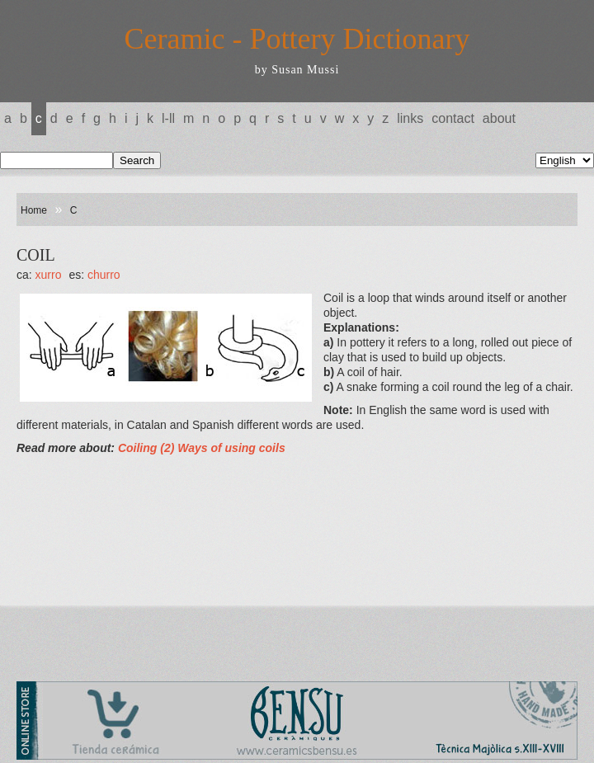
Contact (452, 118)
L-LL (168, 118)
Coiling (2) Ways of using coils (201, 448)
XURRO (48, 274)
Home (34, 210)
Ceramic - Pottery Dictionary (297, 38)
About (499, 118)
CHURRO (103, 274)
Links (410, 118)
